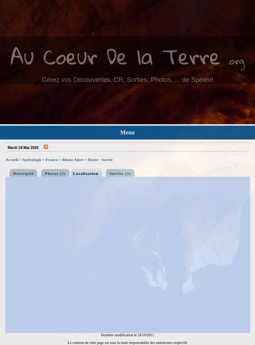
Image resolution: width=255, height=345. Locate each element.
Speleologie (32, 159)
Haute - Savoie (100, 159)
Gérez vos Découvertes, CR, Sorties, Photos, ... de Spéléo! (127, 79)
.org (236, 61)
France (52, 159)
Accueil (11, 159)
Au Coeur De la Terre (115, 56)
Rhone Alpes (73, 159)
